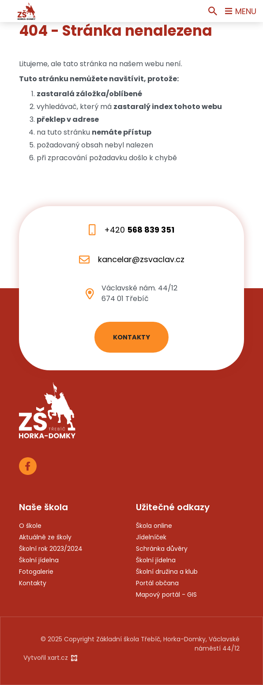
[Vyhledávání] (212, 11)
